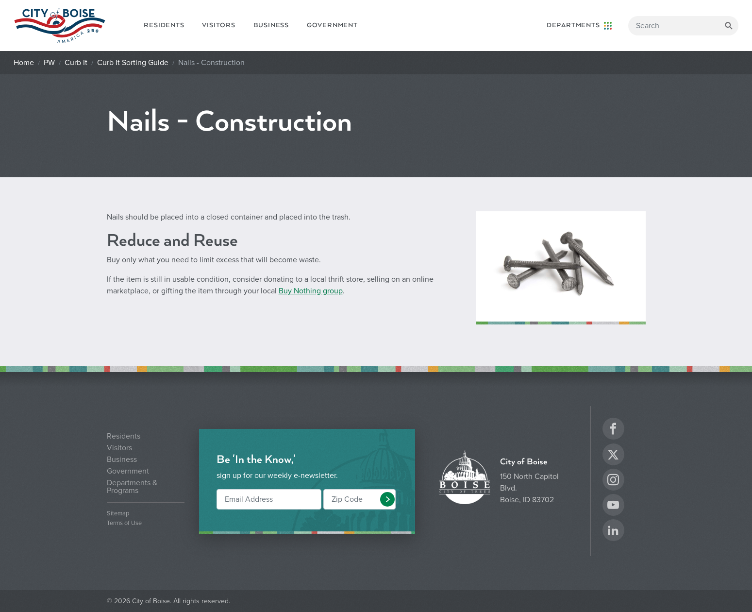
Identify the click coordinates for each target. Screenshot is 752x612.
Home (24, 63)
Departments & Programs (132, 486)
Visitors (218, 25)
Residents (164, 25)
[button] (387, 499)
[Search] (683, 25)
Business (271, 25)
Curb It (76, 63)
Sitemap (118, 513)
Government (332, 25)
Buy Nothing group (311, 291)
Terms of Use (124, 523)
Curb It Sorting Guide (132, 63)
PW (49, 63)
